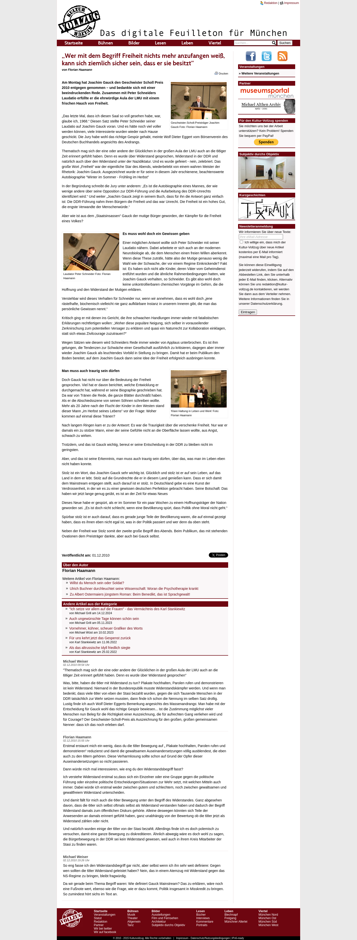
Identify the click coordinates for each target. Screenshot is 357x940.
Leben (187, 43)
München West (268, 925)
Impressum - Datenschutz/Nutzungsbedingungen (203, 938)
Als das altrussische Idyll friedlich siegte (99, 648)
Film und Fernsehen (165, 918)
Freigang (230, 918)
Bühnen (105, 43)
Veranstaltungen (104, 914)
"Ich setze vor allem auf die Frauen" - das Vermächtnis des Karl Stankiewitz (127, 609)
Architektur (159, 921)
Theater (132, 918)
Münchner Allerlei (235, 921)
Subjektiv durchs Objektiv (168, 925)
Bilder (134, 43)
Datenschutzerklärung (266, 303)
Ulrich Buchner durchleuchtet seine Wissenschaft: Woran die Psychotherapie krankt (134, 589)
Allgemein (134, 921)
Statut (98, 918)
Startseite (74, 43)
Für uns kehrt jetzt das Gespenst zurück (100, 638)
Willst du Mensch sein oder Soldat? (97, 583)
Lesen (160, 43)
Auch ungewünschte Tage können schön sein (104, 619)
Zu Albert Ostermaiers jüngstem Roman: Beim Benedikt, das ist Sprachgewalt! (130, 594)
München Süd (267, 921)
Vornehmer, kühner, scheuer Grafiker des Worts (106, 628)
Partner (99, 925)
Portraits (201, 925)
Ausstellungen (161, 914)
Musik (131, 914)
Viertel (215, 43)
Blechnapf (231, 914)
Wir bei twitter (103, 928)
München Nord (268, 914)
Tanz (130, 925)
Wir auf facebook (105, 932)
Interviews (203, 918)
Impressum (289, 3)
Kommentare (204, 921)
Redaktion (268, 3)
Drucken (221, 73)
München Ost (267, 918)
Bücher (201, 914)
